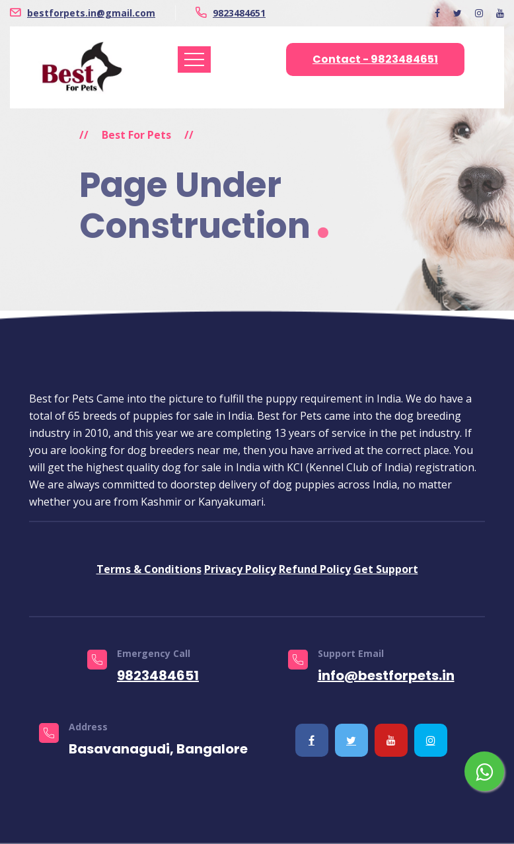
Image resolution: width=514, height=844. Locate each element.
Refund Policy (315, 569)
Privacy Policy (240, 569)
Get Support (385, 569)
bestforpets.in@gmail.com (91, 13)
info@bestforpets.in (386, 675)
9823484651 (239, 13)
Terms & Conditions (149, 569)
